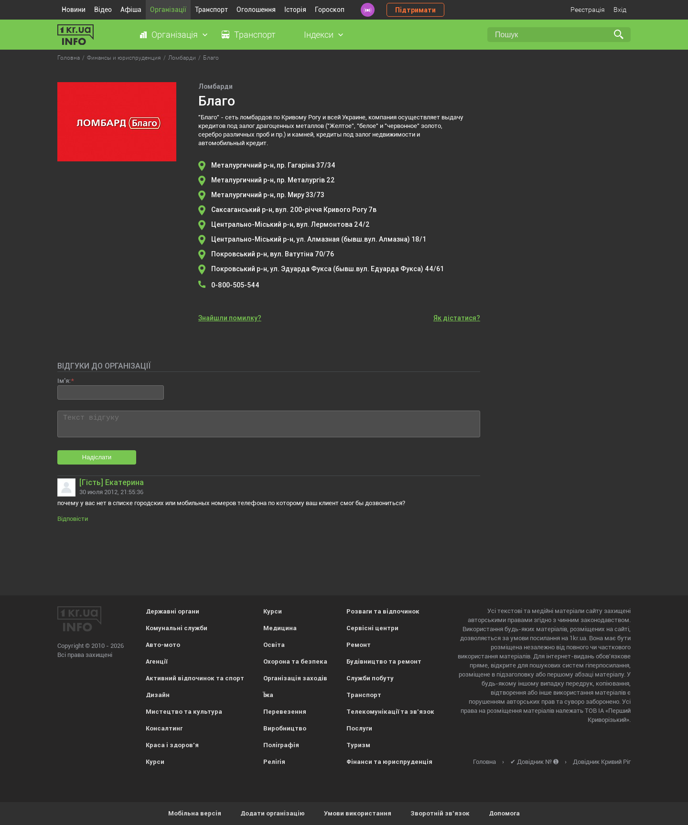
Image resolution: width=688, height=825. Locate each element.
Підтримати (415, 10)
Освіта (274, 644)
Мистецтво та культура (184, 711)
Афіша (130, 9)
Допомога (504, 813)
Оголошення (256, 9)
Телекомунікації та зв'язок (390, 711)
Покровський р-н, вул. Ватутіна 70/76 (272, 254)
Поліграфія (281, 745)
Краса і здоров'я (172, 745)
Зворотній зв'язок (440, 813)
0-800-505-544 (235, 285)
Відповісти (72, 518)
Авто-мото (163, 644)
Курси (155, 761)
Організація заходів (295, 678)
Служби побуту (370, 678)
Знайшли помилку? (229, 318)
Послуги (359, 728)
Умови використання (357, 813)
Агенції (156, 661)
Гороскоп (329, 9)
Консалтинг (164, 728)
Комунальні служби (176, 628)
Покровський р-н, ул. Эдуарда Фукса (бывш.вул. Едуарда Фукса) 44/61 (327, 269)
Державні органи (172, 611)
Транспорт (211, 9)
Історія (295, 9)
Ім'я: (63, 380)
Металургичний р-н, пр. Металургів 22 (273, 180)
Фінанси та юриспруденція (389, 761)
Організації (168, 9)
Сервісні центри (372, 628)
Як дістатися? (456, 318)
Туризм (358, 745)
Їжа (268, 694)
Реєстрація (587, 9)
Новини (74, 9)
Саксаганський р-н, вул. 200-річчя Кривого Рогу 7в (293, 209)
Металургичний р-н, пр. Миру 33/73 (267, 195)
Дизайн (158, 694)
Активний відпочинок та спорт (195, 678)
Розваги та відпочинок (382, 611)
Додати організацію (272, 813)
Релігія (274, 761)
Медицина (280, 628)
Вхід (619, 9)
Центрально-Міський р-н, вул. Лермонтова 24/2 (290, 224)
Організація (174, 35)
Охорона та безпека (295, 661)
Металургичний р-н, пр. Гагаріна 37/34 (273, 165)
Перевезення (284, 711)
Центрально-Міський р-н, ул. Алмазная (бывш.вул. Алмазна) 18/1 (318, 239)
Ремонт (358, 644)
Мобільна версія (194, 813)
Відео (103, 9)
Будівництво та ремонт (383, 661)
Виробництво (284, 728)
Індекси (318, 35)
